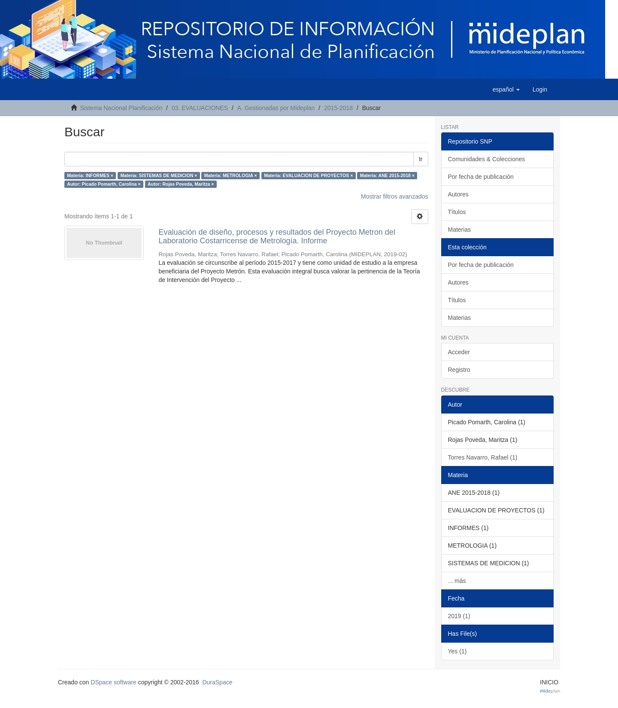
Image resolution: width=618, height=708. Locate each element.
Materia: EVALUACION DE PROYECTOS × (308, 175)
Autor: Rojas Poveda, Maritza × (181, 184)
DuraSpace (217, 682)
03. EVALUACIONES (200, 107)
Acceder (459, 352)
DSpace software (113, 682)
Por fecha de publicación (481, 176)
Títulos (457, 211)
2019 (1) (459, 616)
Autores (458, 194)
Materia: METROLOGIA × (230, 175)
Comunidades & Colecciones (486, 159)
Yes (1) (457, 651)
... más (457, 580)
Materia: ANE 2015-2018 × (387, 175)
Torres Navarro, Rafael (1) (483, 457)
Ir (421, 159)
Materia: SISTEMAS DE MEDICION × (158, 175)
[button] (506, 89)
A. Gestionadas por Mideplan (276, 107)
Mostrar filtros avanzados (394, 196)
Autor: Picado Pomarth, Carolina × (103, 184)
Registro (459, 369)
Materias (459, 229)
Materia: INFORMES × (90, 175)
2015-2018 (338, 107)
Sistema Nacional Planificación (121, 107)
